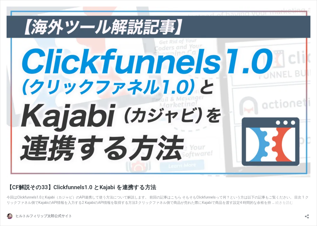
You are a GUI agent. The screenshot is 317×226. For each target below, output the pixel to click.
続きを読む (284, 203)
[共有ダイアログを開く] (306, 215)
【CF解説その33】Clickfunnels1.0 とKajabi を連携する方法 (81, 187)
